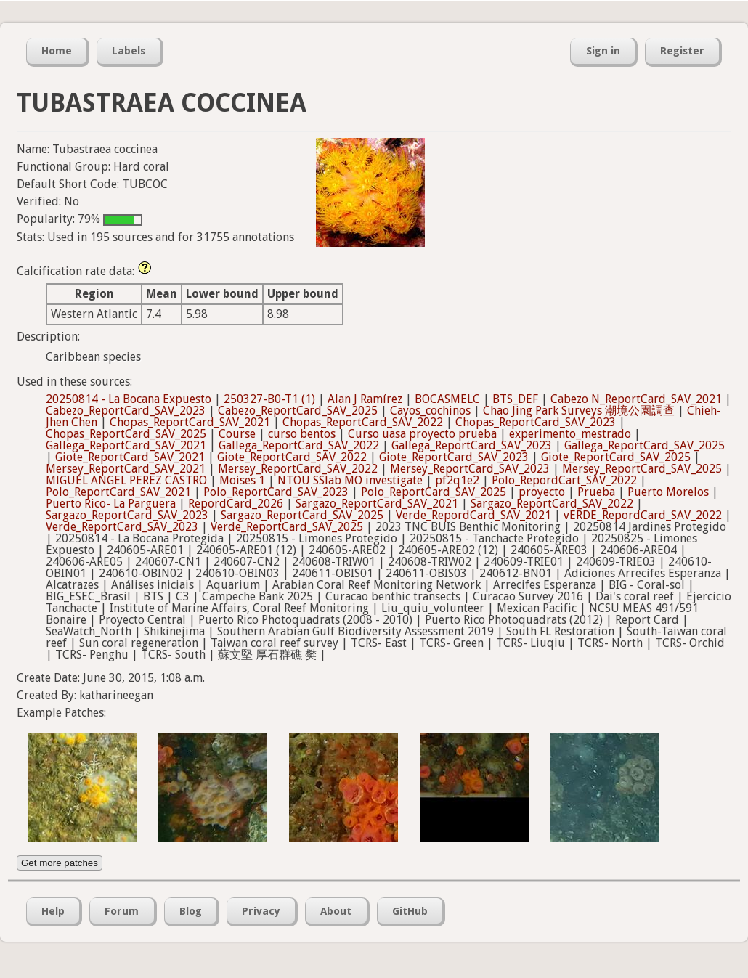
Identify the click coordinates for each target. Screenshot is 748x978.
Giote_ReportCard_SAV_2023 (454, 457)
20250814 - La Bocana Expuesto (128, 399)
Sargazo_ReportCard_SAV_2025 (302, 515)
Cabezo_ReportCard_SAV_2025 (298, 410)
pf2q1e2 (457, 480)
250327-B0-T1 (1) (269, 399)
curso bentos (302, 434)
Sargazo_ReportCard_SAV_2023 (127, 515)
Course (237, 434)
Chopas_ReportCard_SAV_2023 (535, 422)
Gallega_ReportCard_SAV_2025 (644, 445)
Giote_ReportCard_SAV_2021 (130, 457)
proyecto (542, 492)
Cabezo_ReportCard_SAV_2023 (126, 410)
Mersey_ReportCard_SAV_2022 (298, 469)
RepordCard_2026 (235, 503)
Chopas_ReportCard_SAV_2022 (362, 422)
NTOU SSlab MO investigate (350, 480)
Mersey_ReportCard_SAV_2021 (126, 469)
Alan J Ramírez (365, 399)
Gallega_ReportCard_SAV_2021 (126, 445)
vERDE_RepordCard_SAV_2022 (643, 515)
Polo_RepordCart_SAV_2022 (564, 480)
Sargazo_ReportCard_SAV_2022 (552, 503)
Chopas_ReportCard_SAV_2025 (126, 434)
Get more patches (59, 862)
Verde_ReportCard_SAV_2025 (287, 527)
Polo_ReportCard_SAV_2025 (433, 492)
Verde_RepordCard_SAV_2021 (473, 515)
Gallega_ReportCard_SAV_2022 (299, 445)
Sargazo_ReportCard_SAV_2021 (377, 503)
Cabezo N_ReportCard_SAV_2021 (636, 399)
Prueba (596, 492)
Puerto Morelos (668, 492)
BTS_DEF (515, 399)
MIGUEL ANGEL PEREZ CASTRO (126, 480)
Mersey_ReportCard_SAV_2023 (470, 469)
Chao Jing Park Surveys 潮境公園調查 (579, 410)
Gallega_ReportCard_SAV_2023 (471, 445)
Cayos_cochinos (430, 410)
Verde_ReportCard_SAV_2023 (122, 527)
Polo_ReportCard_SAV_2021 (118, 492)
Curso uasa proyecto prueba (422, 434)
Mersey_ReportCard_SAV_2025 (642, 469)
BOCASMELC (447, 399)
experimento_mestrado (570, 434)
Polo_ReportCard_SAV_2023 (276, 492)
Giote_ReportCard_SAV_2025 (616, 457)
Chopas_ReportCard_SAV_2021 (190, 422)
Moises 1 (242, 480)
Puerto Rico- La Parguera (111, 503)
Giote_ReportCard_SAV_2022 (292, 457)
